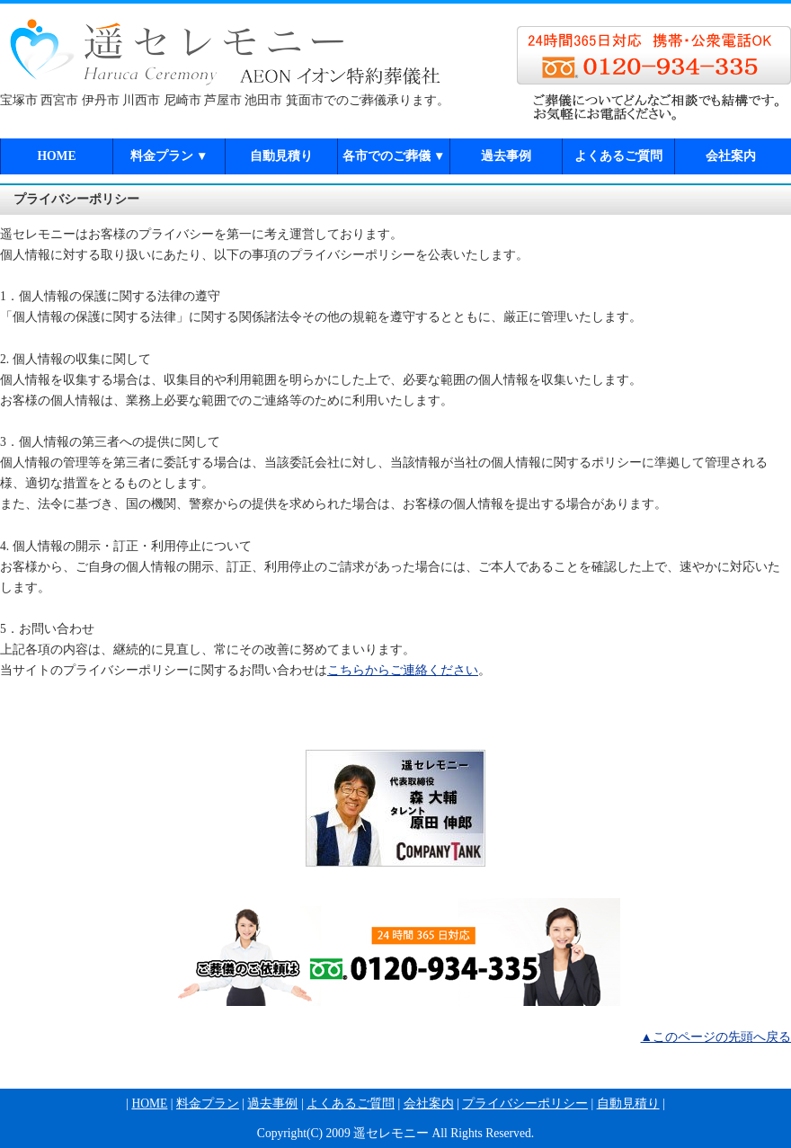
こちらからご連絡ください (402, 670)
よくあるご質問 (618, 156)
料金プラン (169, 156)
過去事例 (506, 156)
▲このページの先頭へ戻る (716, 1037)
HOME (56, 156)
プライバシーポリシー (525, 1103)
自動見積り (281, 156)
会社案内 (731, 156)
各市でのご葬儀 (394, 156)
